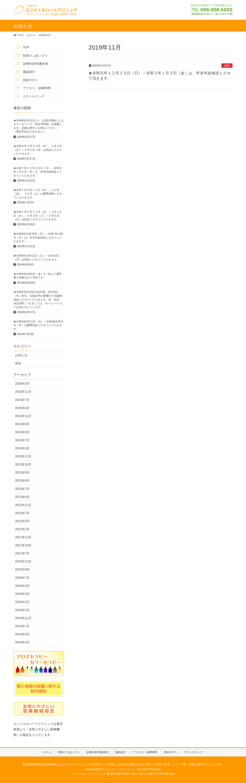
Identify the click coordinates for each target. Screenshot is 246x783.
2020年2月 (22, 602)
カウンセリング (29, 96)
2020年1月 (22, 610)
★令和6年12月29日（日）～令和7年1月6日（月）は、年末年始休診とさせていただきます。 (38, 237)
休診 (227, 65)
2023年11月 (23, 456)
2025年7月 (22, 400)
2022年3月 (22, 521)
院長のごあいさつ (31, 56)
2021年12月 (23, 537)
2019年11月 (23, 618)
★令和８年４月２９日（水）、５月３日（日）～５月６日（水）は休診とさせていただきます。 (37, 149)
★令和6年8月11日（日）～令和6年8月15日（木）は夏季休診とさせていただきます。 (38, 325)
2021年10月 (23, 545)
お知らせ (21, 355)
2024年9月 (22, 424)
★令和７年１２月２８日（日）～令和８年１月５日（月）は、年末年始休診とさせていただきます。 (37, 172)
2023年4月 (22, 497)
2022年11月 (23, 505)
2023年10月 (23, 464)
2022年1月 (22, 529)
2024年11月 (23, 416)
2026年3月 (22, 383)
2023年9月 (22, 472)
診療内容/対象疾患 (31, 64)
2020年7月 (22, 577)
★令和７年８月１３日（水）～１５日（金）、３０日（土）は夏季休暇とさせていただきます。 (37, 193)
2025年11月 (23, 391)
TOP (22, 48)
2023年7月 (22, 489)
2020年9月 (22, 569)
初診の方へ (26, 80)
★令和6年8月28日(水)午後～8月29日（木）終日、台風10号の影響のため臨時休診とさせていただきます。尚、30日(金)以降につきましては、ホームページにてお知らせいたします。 (38, 299)
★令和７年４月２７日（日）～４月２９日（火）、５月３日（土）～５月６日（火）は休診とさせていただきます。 (37, 215)
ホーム (47, 752)
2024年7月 (22, 440)
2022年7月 (22, 513)
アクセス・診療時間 (33, 88)
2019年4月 (22, 634)
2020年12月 (23, 561)
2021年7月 (22, 553)
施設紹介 (25, 72)
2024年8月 (22, 432)
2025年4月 (22, 408)
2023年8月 (22, 480)
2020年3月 (22, 594)
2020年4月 (22, 585)
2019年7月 (22, 626)
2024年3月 (22, 448)
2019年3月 (22, 642)
